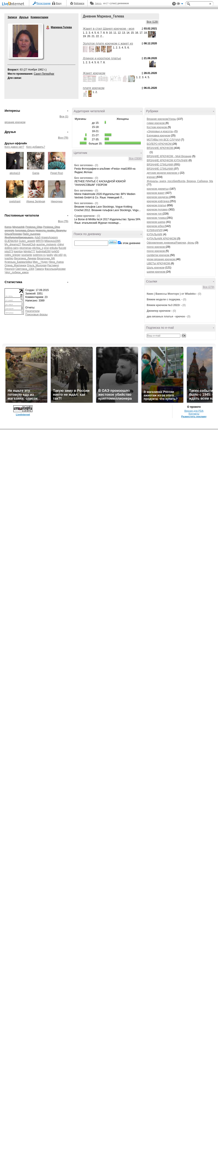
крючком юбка (156, 226)
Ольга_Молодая (36, 265)
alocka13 (15, 173)
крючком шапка (156, 222)
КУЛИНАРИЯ (155, 230)
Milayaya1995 (52, 241)
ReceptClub (29, 244)
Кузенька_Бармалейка (18, 261)
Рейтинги (79, 3)
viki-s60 (58, 254)
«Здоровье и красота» (160, 131)
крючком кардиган (158, 197)
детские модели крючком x (163, 172)
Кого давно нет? (14, 146)
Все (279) (208, 287)
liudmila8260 (43, 251)
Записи (12, 17)
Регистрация (44, 3)
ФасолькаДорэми (54, 268)
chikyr (60, 244)
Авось (98, 3)
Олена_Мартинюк (15, 265)
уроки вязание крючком (161, 259)
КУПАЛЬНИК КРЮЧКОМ (162, 238)
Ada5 (37, 237)
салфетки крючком (158, 255)
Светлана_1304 (24, 268)
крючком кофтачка (158, 201)
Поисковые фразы (36, 314)
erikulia (53, 247)
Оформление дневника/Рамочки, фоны (170, 242)
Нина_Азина (56, 261)
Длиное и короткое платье (102, 58)
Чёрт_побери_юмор (17, 272)
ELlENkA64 (11, 241)
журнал (151, 177)
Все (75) (63, 137)
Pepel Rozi (56, 173)
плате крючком (93, 88)
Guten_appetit (27, 241)
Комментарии (39, 17)
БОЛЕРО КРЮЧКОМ (159, 143)
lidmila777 (29, 251)
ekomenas (25, 247)
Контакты (194, 413)
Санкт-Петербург (44, 73)
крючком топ (154, 213)
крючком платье (156, 205)
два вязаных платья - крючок (166, 316)
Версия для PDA (194, 410)
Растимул (53, 265)
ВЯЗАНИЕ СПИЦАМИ (160, 164)
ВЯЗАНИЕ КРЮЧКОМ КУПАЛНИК (167, 160)
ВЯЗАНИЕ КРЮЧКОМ (160, 148)
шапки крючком (156, 271)
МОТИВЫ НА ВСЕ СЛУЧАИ (163, 139)
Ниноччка (56, 201)
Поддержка (174, 4)
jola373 (9, 251)
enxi (46, 247)
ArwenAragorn (49, 237)
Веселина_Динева (25, 258)
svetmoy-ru (39, 254)
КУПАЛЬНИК (154, 234)
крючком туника (157, 217)
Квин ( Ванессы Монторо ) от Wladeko (171, 293)
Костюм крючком (157, 127)
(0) (96, 165)
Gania (35, 173)
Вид (180, 4)
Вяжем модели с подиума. (164, 299)
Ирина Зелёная (35, 201)
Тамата (39, 268)
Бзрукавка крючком (158, 135)
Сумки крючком (84, 215)
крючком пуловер (157, 209)
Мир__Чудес (40, 261)
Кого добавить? (35, 146)
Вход (58, 3)
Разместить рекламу (194, 416)
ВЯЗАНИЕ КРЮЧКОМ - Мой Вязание (169, 156)
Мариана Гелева (48, 27)
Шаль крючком (155, 267)
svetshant (14, 201)
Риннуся (10, 268)
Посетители (32, 311)
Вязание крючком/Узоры (161, 118)
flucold (62, 247)
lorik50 (55, 251)
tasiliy (49, 254)
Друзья (24, 17)
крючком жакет (156, 192)
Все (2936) (135, 158)
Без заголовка (83, 165)
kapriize (18, 251)
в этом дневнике (130, 243)
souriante (26, 254)
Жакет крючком (94, 73)
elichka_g (37, 247)
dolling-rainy (12, 247)
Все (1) (64, 116)
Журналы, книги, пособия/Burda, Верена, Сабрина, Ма (180, 181)
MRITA (40, 241)
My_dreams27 (13, 244)
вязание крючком (15, 122)
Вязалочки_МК (46, 258)
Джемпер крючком (158, 310)
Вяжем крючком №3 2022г (163, 305)
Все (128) (152, 21)
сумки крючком (156, 123)
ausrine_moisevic (46, 244)
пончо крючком (156, 246)
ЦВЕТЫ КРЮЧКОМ (159, 263)
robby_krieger (12, 254)
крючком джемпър (158, 188)
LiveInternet (14, 4)
